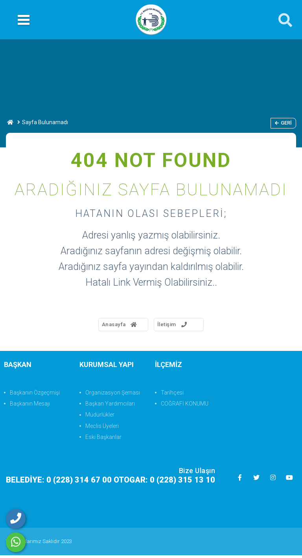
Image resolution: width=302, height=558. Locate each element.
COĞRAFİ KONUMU (184, 406)
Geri (283, 123)
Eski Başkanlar (103, 439)
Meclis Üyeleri (102, 428)
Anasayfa (109, 326)
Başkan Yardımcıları (110, 406)
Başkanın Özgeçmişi (35, 395)
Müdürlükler (99, 417)
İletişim (178, 326)
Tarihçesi (172, 395)
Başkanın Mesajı (30, 406)
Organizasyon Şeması (112, 395)
